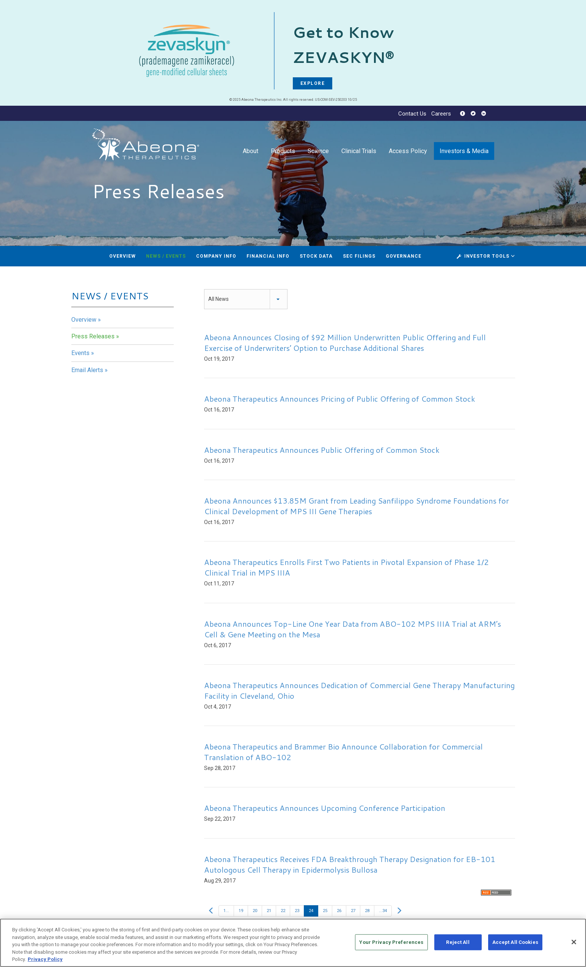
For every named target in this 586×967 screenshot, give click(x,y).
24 (311, 910)
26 (339, 910)
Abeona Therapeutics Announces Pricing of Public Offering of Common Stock (339, 398)
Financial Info (268, 256)
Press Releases (93, 336)
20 (255, 910)
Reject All (457, 945)
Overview (122, 256)
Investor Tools (487, 256)
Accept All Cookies (515, 945)
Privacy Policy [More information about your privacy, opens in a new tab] (45, 962)
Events (80, 353)
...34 (383, 910)
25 (325, 910)
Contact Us (412, 114)
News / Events (166, 256)
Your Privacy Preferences (391, 945)
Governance (403, 256)
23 (297, 910)
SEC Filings (359, 256)
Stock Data (316, 256)
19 (241, 910)
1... (226, 910)
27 (353, 910)
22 (283, 910)
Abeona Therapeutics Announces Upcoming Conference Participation (324, 808)
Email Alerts (87, 370)
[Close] (574, 944)
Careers (441, 114)
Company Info (216, 256)
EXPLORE (312, 83)
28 (367, 910)
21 (269, 910)
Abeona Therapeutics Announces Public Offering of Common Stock (322, 449)
